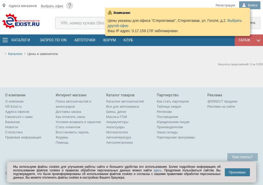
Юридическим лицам (173, 122)
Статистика (14, 132)
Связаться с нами (19, 117)
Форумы (62, 137)
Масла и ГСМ (116, 117)
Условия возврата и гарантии (78, 122)
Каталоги (21, 40)
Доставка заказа (68, 112)
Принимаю (237, 172)
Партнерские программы (176, 137)
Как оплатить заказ (70, 117)
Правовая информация (23, 137)
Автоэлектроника (119, 142)
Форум (109, 40)
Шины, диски (116, 112)
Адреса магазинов (23, 6)
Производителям (170, 127)
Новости (11, 127)
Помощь (62, 142)
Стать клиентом (68, 127)
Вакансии (12, 122)
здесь (158, 170)
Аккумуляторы (117, 122)
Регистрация (225, 5)
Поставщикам (167, 117)
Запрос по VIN (53, 40)
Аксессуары (115, 127)
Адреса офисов (17, 112)
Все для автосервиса (122, 106)
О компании (14, 101)
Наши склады (167, 132)
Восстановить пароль (72, 132)
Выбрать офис (52, 6)
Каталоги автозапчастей (125, 101)
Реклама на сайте (221, 106)
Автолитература (118, 137)
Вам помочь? (242, 157)
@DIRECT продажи (222, 101)
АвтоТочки (84, 40)
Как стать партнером (173, 101)
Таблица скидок (169, 106)
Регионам (164, 112)
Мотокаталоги (117, 132)
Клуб (128, 40)
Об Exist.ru (13, 106)
